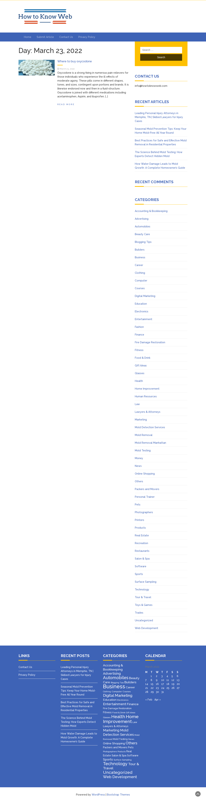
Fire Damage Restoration (150, 342)
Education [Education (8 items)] (109, 699)
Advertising (141, 218)
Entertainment (143, 319)
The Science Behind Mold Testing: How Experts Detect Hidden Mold (78, 722)
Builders (140, 249)
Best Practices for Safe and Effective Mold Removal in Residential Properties (77, 706)
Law (137, 404)
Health (139, 381)
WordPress (98, 794)
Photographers (144, 512)
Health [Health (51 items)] (118, 716)
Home (27, 37)
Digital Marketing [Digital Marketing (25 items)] (117, 695)
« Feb (148, 699)
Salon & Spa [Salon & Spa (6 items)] (119, 755)
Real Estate (142, 535)
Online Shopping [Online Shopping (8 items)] (114, 743)
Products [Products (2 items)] (122, 751)
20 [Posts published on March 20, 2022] (178, 684)
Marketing (141, 419)
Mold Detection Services (150, 427)
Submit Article (45, 37)
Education (141, 303)
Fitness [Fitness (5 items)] (107, 712)
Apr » (157, 699)
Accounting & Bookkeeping (151, 211)
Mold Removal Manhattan (150, 442)
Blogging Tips (143, 242)
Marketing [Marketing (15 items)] (111, 730)
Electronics (141, 311)
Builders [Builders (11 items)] (130, 682)
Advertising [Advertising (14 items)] (112, 673)
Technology (142, 589)
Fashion (139, 326)
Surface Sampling (145, 581)
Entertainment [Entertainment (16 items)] (114, 704)
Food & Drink (142, 357)
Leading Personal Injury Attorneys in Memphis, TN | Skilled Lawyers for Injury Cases (159, 117)
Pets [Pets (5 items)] (131, 747)
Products (140, 527)
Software (140, 566)
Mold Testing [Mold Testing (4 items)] (120, 739)
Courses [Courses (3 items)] (127, 691)
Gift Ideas (141, 365)
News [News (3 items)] (131, 739)
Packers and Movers (147, 489)
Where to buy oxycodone (74, 61)
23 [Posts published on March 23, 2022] (157, 688)
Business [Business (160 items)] (114, 686)
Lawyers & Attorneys (147, 411)
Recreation (141, 543)
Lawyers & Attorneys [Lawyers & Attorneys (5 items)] (115, 726)
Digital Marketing (145, 296)
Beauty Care (142, 234)
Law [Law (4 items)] (134, 722)
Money (139, 458)
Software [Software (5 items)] (132, 755)
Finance (139, 334)
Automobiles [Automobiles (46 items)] (115, 677)
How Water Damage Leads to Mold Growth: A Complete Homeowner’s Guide (79, 737)
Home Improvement (147, 388)
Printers (139, 520)
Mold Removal (143, 435)
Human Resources (146, 396)
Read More (66, 104)
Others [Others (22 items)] (131, 743)
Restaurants (142, 550)
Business (140, 257)
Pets (137, 504)
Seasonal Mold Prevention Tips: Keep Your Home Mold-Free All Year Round (78, 690)
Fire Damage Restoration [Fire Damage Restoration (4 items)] (117, 708)
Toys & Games (143, 605)
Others (139, 481)
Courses (140, 288)
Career (139, 265)
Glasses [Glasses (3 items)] (107, 717)
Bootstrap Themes (118, 794)
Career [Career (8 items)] (130, 687)
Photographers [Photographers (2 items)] (110, 751)
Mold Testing (143, 450)
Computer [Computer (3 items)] (117, 691)
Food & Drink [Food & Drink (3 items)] (118, 712)
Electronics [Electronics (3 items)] (122, 700)
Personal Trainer (145, 496)
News (138, 465)
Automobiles (142, 226)
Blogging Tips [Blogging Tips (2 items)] (117, 682)
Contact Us (66, 37)
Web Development (146, 628)
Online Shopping (145, 473)
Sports (139, 574)
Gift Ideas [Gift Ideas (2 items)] (130, 712)
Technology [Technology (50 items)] (115, 763)
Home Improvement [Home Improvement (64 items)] (121, 719)
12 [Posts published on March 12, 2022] (172, 680)
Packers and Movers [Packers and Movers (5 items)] (115, 747)
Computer (141, 280)
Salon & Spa (142, 558)
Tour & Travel (143, 597)
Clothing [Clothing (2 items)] (107, 691)
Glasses (139, 373)
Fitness (139, 350)
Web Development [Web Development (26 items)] (120, 777)
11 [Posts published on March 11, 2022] (167, 680)
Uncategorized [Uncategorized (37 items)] (117, 772)
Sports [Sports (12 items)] (108, 759)
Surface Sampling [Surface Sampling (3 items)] (123, 760)
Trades (139, 612)
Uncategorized (144, 620)
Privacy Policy (86, 37)
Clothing (140, 272)
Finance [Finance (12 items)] (133, 704)
